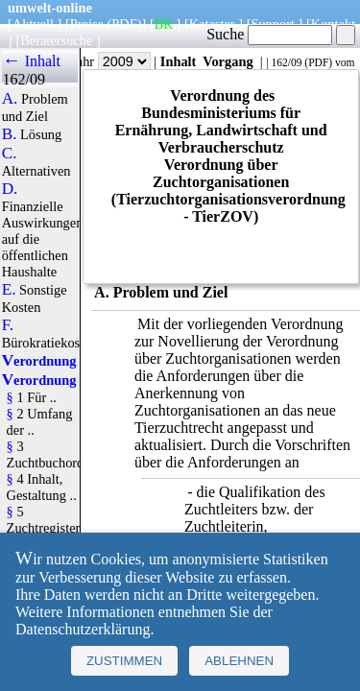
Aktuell (33, 24)
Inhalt (178, 61)
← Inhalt (31, 61)
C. (9, 153)
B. (9, 134)
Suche (269, 34)
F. (8, 325)
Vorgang (228, 61)
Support (273, 24)
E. (9, 290)
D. (10, 189)
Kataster (212, 24)
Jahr (111, 61)
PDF (318, 62)
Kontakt (333, 24)
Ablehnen (239, 661)
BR (164, 24)
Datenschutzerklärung (82, 629)
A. (10, 99)
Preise (87, 24)
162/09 (286, 62)
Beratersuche (56, 40)
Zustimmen (124, 661)
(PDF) (125, 24)
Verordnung (39, 361)
